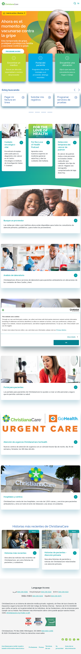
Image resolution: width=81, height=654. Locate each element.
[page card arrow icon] (21, 142)
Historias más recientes (15, 553)
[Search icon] (74, 4)
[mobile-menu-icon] (78, 3)
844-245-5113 (63, 592)
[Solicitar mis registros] (40, 99)
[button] (75, 90)
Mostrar (21, 13)
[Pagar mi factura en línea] (14, 99)
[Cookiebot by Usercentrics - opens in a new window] (71, 310)
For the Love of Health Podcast (37, 144)
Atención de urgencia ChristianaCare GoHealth (25, 442)
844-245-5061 (22, 592)
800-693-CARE (47, 631)
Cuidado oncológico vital (9, 144)
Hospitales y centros (13, 497)
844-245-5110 (46, 592)
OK (66, 342)
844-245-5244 (37, 596)
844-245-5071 (56, 596)
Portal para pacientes (13, 387)
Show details (71, 337)
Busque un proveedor (14, 220)
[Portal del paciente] (40, 68)
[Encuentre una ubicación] (67, 68)
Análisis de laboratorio (14, 275)
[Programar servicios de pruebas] (67, 99)
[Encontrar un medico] (14, 68)
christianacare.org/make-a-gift (18, 613)
